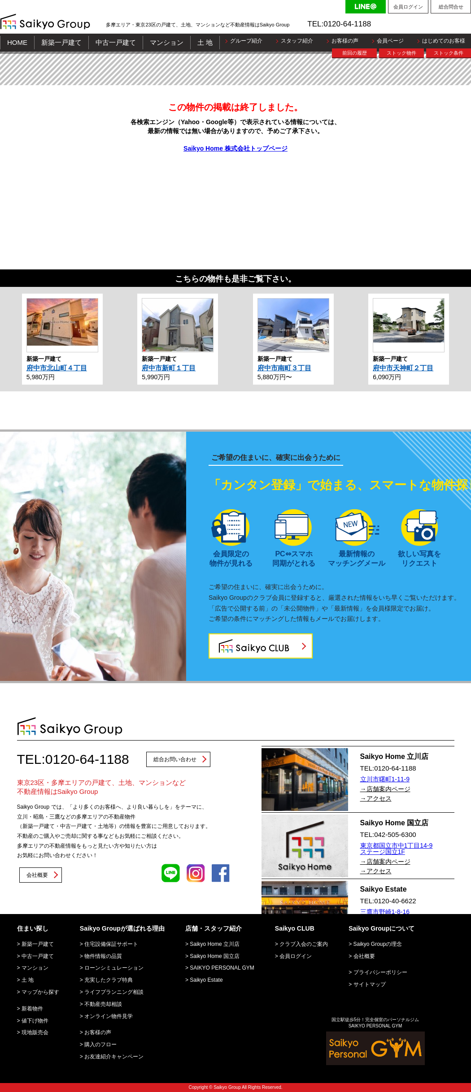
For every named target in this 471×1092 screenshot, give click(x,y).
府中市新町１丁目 (169, 368)
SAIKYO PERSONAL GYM (222, 968)
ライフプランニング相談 (114, 992)
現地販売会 (35, 1032)
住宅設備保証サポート (111, 944)
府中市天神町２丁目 (403, 368)
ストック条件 (448, 53)
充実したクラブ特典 (108, 980)
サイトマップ (369, 984)
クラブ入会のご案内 (303, 944)
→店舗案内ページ (385, 789)
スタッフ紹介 (297, 41)
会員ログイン (408, 6)
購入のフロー (100, 1044)
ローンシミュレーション (114, 968)
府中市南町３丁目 (284, 368)
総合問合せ (451, 6)
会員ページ (390, 41)
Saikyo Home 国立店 (215, 956)
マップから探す (40, 992)
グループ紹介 (246, 41)
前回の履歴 (354, 53)
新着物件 (32, 1008)
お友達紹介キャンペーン (114, 1056)
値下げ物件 (35, 1021)
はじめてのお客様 (443, 41)
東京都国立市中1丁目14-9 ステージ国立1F (396, 848)
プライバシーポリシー (380, 972)
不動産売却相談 (103, 1004)
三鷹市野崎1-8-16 (385, 911)
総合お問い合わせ (174, 759)
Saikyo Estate (206, 980)
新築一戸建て (61, 42)
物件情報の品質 (103, 956)
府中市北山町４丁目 (56, 368)
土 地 (205, 42)
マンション (166, 42)
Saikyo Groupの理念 (377, 944)
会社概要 (37, 875)
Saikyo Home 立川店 (215, 944)
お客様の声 (344, 41)
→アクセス (376, 798)
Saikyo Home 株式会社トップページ (235, 148)
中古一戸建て (116, 42)
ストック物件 (401, 53)
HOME (17, 42)
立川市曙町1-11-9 (385, 779)
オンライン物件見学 (108, 1016)
